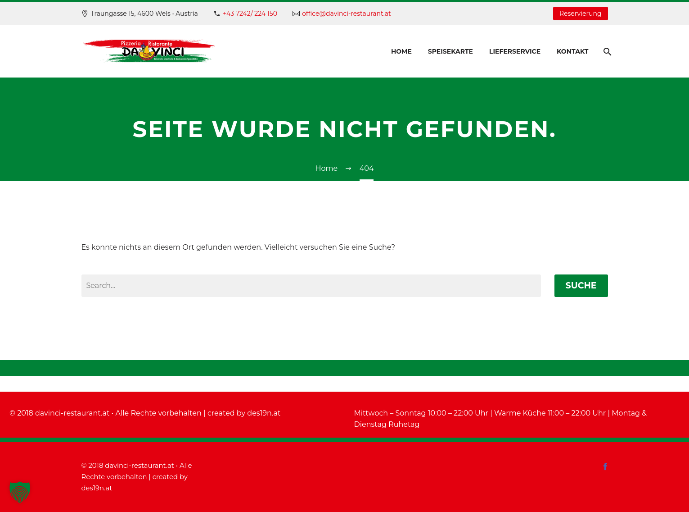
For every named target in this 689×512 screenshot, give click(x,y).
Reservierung (580, 13)
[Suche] (607, 51)
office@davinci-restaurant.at (346, 13)
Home (401, 51)
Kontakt (572, 51)
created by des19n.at (243, 413)
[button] (20, 492)
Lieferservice (514, 51)
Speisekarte (450, 51)
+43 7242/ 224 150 (250, 13)
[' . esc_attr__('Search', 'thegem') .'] (311, 285)
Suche (581, 285)
